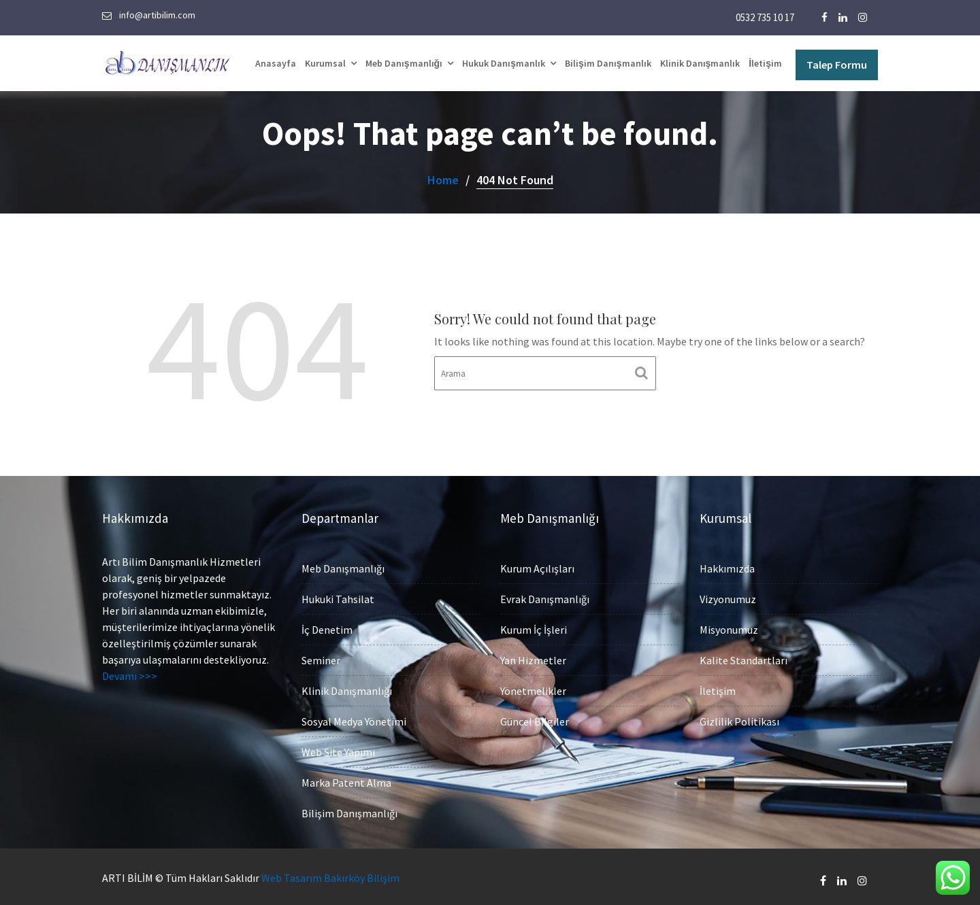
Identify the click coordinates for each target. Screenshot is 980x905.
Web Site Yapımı (340, 748)
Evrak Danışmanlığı (546, 599)
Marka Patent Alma (347, 778)
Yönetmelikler (535, 688)
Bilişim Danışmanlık (608, 63)
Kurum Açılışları (539, 570)
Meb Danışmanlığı (403, 63)
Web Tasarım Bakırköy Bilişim (330, 878)
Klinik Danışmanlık (700, 63)
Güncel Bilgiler (536, 717)
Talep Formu (836, 64)
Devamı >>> (131, 672)
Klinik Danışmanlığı (348, 689)
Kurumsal (325, 63)
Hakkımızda (728, 570)
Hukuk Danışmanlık (503, 63)
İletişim (765, 63)
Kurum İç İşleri (535, 629)
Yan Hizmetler (535, 658)
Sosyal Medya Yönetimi (355, 719)
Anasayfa (275, 63)
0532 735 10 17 (765, 17)
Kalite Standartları (744, 658)
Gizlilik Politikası (740, 717)
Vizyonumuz (729, 599)
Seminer (323, 659)
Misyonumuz (730, 629)
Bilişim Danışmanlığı (350, 808)
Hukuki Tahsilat (339, 600)
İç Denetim (329, 630)
